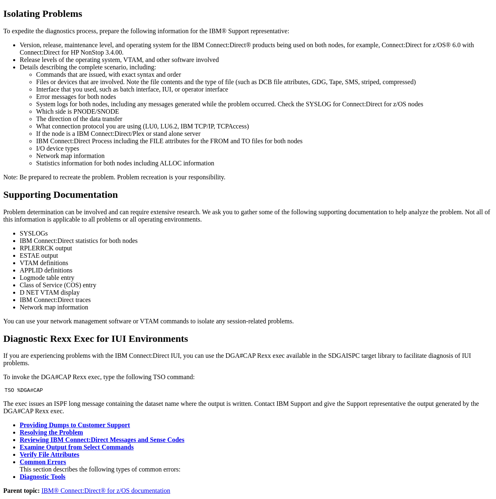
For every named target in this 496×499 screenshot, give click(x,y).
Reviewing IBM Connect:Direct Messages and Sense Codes (102, 440)
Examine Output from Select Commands (77, 448)
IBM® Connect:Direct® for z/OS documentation (105, 491)
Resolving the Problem (51, 433)
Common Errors (43, 463)
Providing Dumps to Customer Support (75, 426)
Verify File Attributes (49, 455)
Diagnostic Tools (43, 477)
